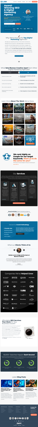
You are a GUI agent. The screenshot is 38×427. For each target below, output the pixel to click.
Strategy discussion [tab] (8, 232)
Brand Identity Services (10, 411)
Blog (27, 1)
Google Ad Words (2, 409)
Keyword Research (18, 411)
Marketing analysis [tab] (8, 230)
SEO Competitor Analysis (18, 409)
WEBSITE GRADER (33, 414)
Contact (30, 1)
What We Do (24, 409)
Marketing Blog (24, 411)
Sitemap (23, 425)
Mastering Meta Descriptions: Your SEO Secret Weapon (31, 389)
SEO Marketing (2, 408)
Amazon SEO (17, 408)
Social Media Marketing (3, 410)
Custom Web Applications (11, 410)
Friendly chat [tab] (8, 228)
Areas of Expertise (25, 410)
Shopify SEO (2, 412)
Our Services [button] (19, 1)
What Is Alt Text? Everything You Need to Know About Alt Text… (6, 390)
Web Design (9, 408)
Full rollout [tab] (6, 234)
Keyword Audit (17, 410)
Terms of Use (15, 425)
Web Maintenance (10, 409)
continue (2, 399)
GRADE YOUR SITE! (34, 1)
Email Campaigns (2, 411)
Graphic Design (9, 412)
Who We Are (15, 1)
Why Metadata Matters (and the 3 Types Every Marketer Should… (18, 390)
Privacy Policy (19, 425)
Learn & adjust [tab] (7, 236)
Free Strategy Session (25, 412)
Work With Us (18, 23)
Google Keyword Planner (18, 412)
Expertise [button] (23, 1)
